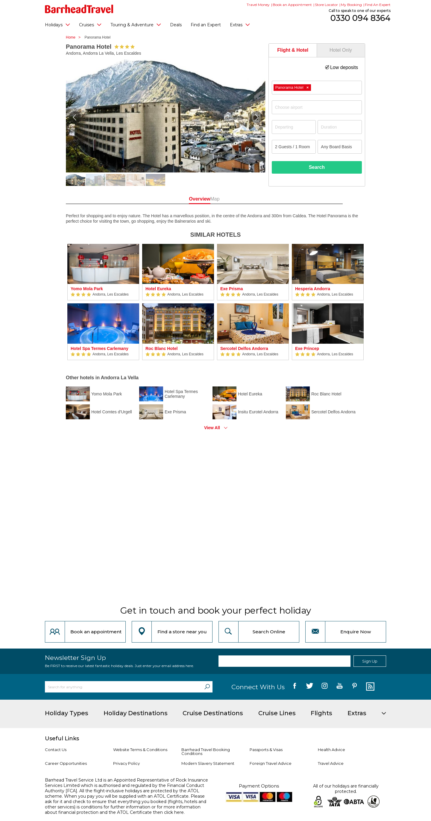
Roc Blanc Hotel (161, 348)
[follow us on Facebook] (294, 687)
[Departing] (294, 127)
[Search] (207, 686)
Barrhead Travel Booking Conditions (205, 751)
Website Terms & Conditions (140, 749)
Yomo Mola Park (87, 288)
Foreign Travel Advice (271, 763)
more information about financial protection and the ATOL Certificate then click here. (123, 809)
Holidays (57, 24)
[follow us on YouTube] (339, 687)
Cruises (90, 24)
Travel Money (258, 4)
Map (242, 198)
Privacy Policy (126, 763)
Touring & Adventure (135, 24)
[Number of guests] (294, 147)
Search (317, 167)
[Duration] (340, 127)
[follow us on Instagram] (324, 687)
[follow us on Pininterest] (354, 687)
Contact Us (55, 749)
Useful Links (62, 738)
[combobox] (317, 87)
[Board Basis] (340, 147)
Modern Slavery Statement (207, 763)
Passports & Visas (266, 749)
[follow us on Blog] (369, 687)
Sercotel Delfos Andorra (244, 348)
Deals (176, 24)
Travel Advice (331, 763)
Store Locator (326, 4)
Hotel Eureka (158, 288)
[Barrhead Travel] (79, 8)
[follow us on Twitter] (309, 687)
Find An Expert (378, 4)
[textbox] (320, 107)
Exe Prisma (231, 288)
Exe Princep (307, 348)
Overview (188, 198)
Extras (240, 24)
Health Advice (331, 749)
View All (212, 427)
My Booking (351, 4)
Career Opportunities (66, 763)
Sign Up (369, 661)
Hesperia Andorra (312, 288)
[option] (103, 302)
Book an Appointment (292, 4)
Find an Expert (206, 24)
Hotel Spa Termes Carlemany (99, 348)
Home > (75, 37)
